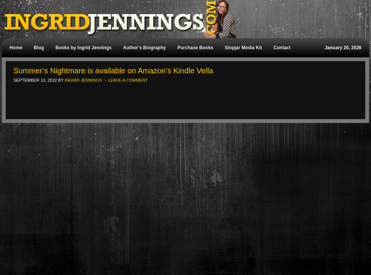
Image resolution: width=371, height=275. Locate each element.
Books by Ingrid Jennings (83, 47)
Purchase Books (195, 47)
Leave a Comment (128, 80)
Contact (282, 47)
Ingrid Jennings (181, 19)
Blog (39, 47)
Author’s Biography (144, 47)
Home (16, 47)
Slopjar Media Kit (243, 47)
